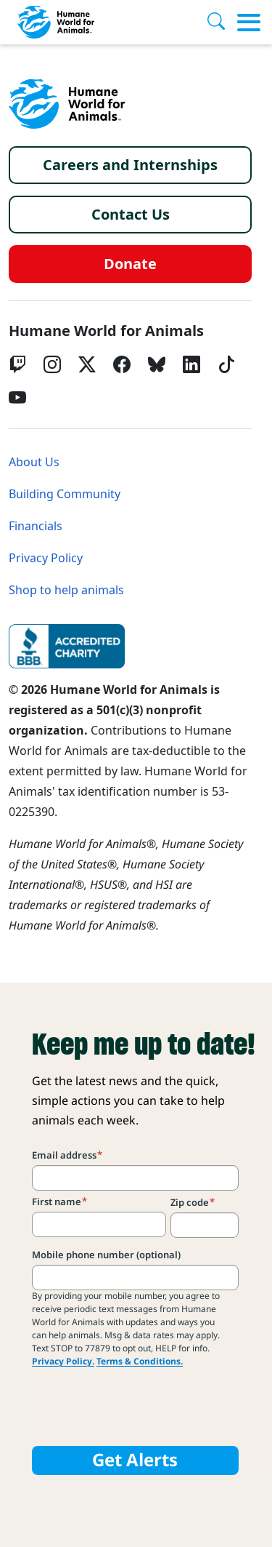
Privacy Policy (46, 558)
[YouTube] (17, 398)
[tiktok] (226, 364)
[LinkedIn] (191, 364)
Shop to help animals (66, 590)
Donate (130, 264)
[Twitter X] (87, 364)
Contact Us (130, 214)
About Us (34, 462)
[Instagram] (52, 364)
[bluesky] (156, 364)
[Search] (222, 22)
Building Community (64, 494)
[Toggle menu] (248, 22)
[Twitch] (17, 364)
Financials (35, 526)
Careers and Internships (130, 165)
